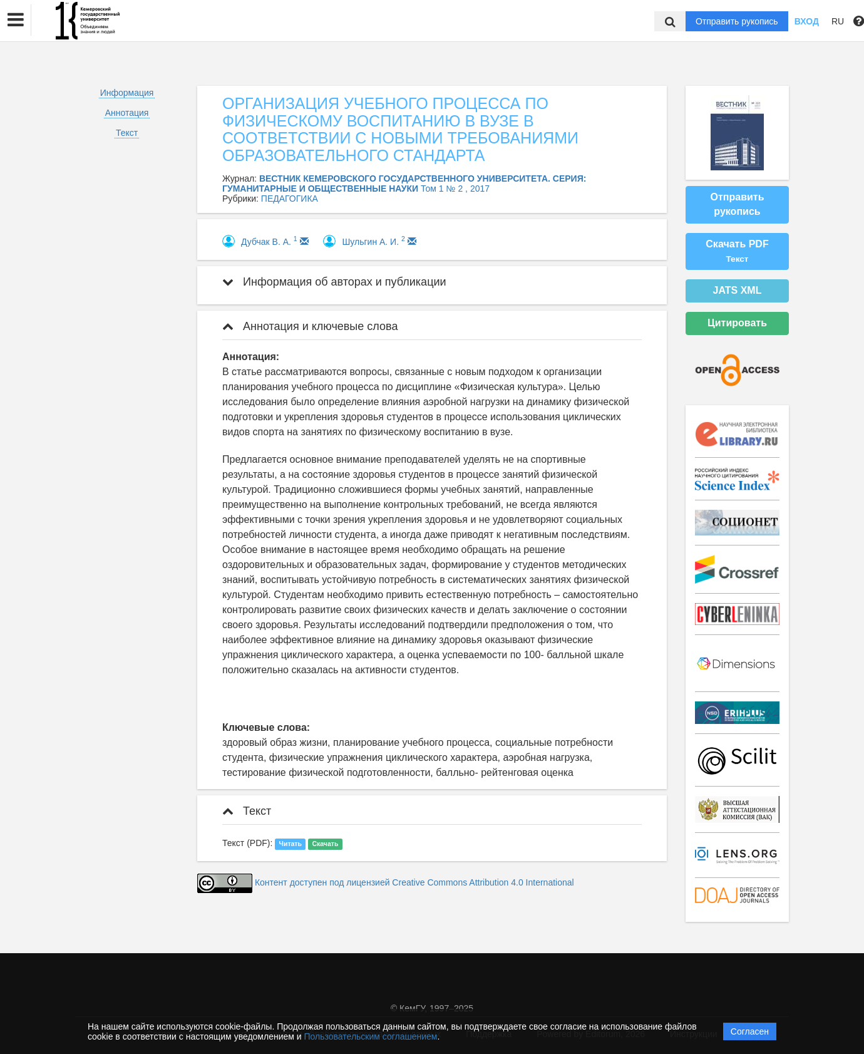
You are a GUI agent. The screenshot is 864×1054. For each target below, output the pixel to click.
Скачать (325, 843)
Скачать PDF (737, 251)
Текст (127, 133)
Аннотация (127, 113)
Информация (127, 93)
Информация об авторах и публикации (334, 282)
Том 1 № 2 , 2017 (455, 188)
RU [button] (837, 21)
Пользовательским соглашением (371, 1036)
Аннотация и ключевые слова (310, 326)
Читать (290, 843)
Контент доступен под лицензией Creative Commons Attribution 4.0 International (414, 883)
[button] (15, 20)
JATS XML (737, 290)
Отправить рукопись (737, 21)
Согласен (750, 1031)
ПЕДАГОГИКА (289, 199)
